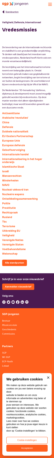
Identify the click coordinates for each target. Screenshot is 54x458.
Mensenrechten (12, 175)
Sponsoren (7, 398)
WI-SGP (6, 357)
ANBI (40, 444)
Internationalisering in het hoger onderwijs (22, 160)
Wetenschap (10, 253)
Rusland (7, 217)
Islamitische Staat (13, 166)
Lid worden (8, 385)
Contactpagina (13, 428)
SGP (4, 352)
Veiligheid (8, 235)
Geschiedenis (9, 329)
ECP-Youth (7, 361)
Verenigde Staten (13, 244)
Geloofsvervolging (13, 150)
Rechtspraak (10, 212)
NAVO (5, 185)
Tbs (4, 221)
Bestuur (6, 320)
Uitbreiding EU (11, 230)
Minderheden (10, 180)
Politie (6, 203)
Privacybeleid (9, 444)
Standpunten (10, 11)
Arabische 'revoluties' (15, 117)
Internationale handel (15, 154)
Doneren (6, 393)
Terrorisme (8, 226)
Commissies (8, 333)
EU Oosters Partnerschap (17, 136)
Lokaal (5, 365)
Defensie (7, 127)
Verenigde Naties (12, 240)
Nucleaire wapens (13, 194)
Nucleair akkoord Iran (15, 189)
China (5, 122)
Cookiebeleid (26, 444)
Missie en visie (9, 325)
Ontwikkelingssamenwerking (20, 198)
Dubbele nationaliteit (15, 131)
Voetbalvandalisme (14, 249)
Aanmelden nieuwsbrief (18, 286)
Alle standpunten (14, 262)
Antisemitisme (11, 113)
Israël (5, 171)
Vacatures (7, 389)
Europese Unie (11, 140)
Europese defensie (13, 145)
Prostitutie (9, 208)
